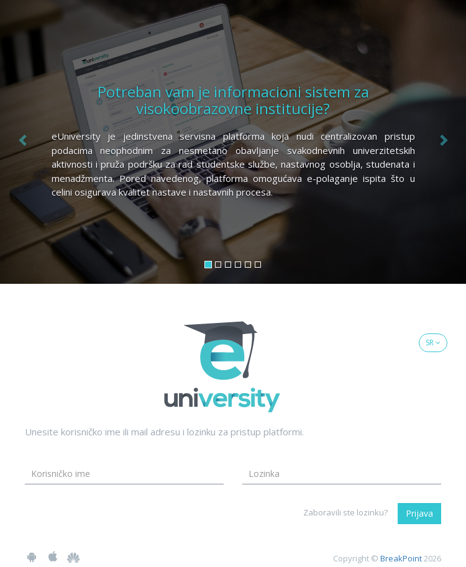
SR (433, 342)
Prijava (419, 513)
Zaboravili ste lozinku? (345, 512)
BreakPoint (401, 558)
